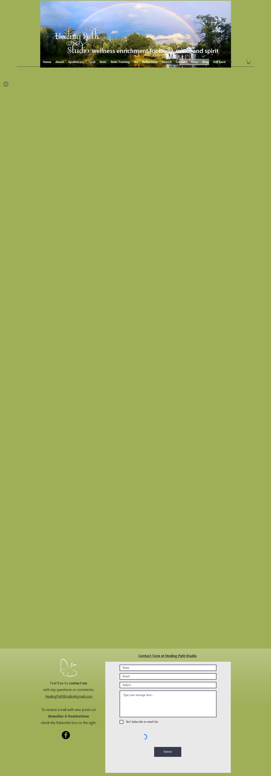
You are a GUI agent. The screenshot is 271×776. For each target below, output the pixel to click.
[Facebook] (66, 735)
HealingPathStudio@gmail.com (68, 696)
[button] (248, 62)
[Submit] (167, 752)
